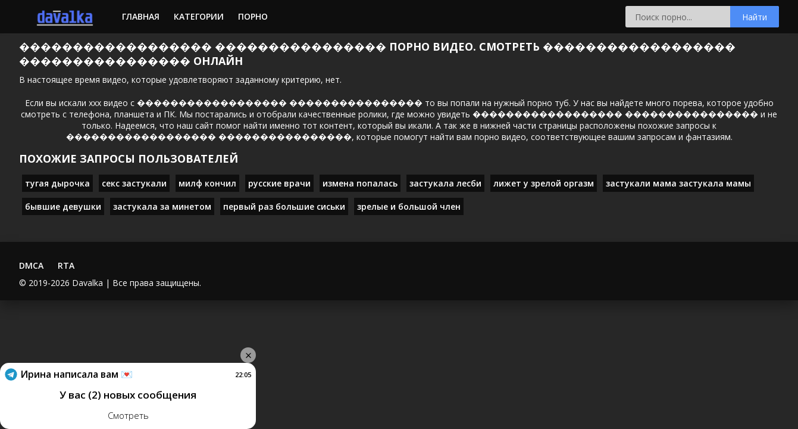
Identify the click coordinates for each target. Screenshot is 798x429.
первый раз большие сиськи (284, 206)
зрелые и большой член (409, 206)
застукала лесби (445, 183)
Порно (253, 16)
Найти (754, 17)
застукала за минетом (162, 206)
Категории (199, 16)
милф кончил (207, 183)
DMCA (31, 265)
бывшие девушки (63, 206)
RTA (66, 265)
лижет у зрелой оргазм (543, 183)
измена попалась (360, 183)
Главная (140, 16)
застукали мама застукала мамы (678, 183)
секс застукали (134, 183)
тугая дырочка (57, 183)
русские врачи (279, 183)
